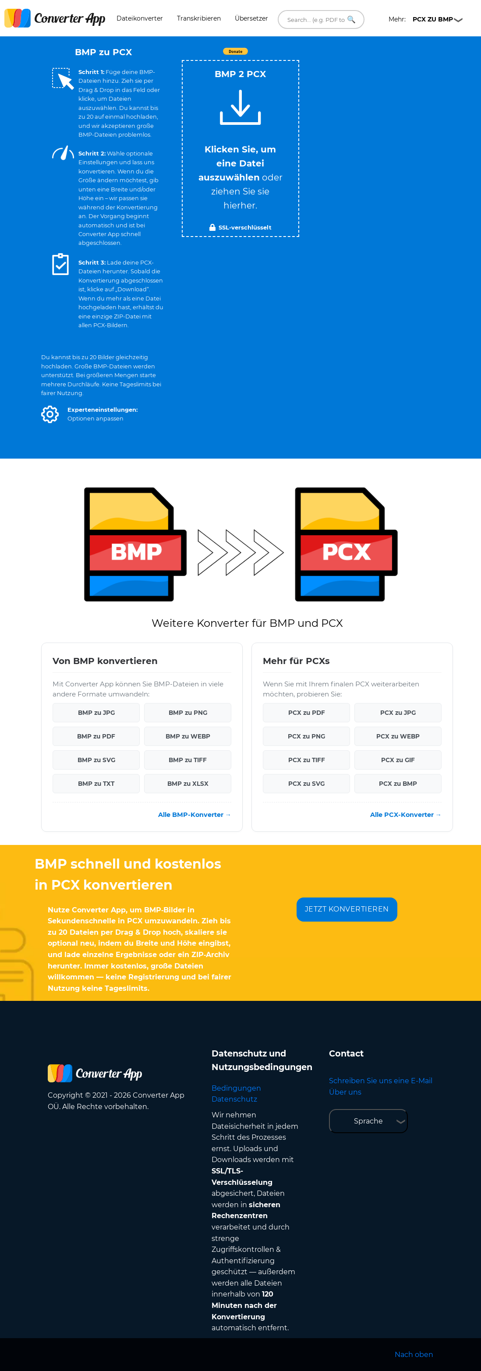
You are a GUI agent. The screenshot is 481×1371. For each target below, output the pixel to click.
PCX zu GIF (398, 759)
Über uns (345, 1092)
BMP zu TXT (96, 783)
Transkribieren (199, 18)
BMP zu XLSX (188, 783)
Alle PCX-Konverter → (406, 815)
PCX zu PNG (306, 736)
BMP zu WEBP (188, 736)
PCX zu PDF (306, 712)
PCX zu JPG (398, 712)
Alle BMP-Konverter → (194, 815)
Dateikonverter (140, 18)
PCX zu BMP (398, 783)
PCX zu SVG (306, 783)
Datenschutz (234, 1099)
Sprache (368, 1121)
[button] (50, 414)
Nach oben (414, 1354)
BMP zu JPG (96, 712)
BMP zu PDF (96, 736)
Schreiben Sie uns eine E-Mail (380, 1081)
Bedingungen (236, 1088)
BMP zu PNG (188, 712)
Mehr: (421, 19)
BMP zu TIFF (188, 759)
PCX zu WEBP (398, 736)
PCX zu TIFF (306, 759)
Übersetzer (251, 18)
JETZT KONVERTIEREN (347, 909)
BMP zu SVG (96, 759)
